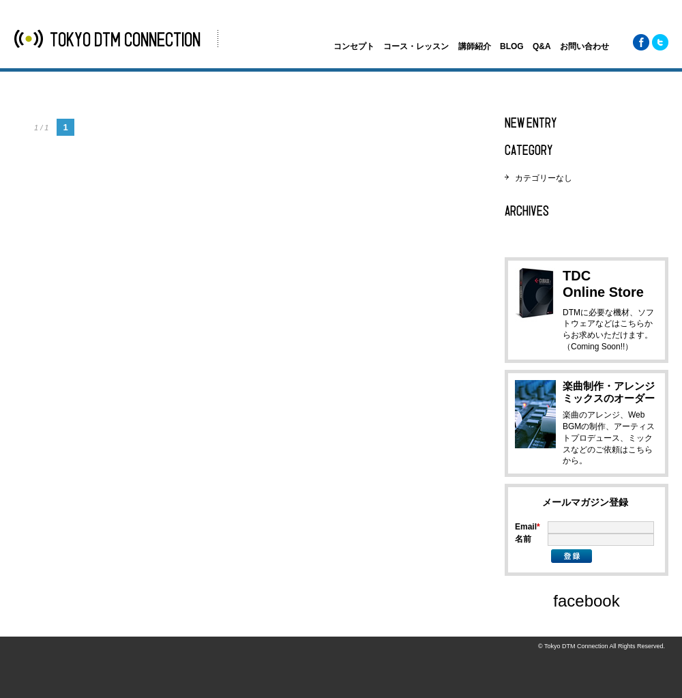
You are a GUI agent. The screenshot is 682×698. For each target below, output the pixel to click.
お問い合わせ (584, 46)
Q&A (542, 46)
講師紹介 (474, 46)
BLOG (512, 46)
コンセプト (353, 46)
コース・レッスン (416, 46)
